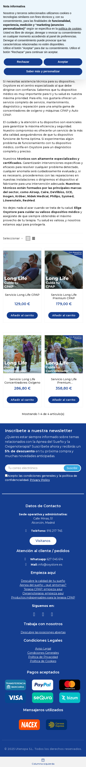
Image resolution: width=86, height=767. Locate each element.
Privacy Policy (40, 480)
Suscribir (72, 468)
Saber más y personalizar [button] (43, 71)
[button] (43, 541)
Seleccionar (13, 238)
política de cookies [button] (70, 28)
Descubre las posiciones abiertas (43, 632)
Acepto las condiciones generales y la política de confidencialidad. (41, 478)
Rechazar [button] (23, 61)
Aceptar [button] (63, 61)
